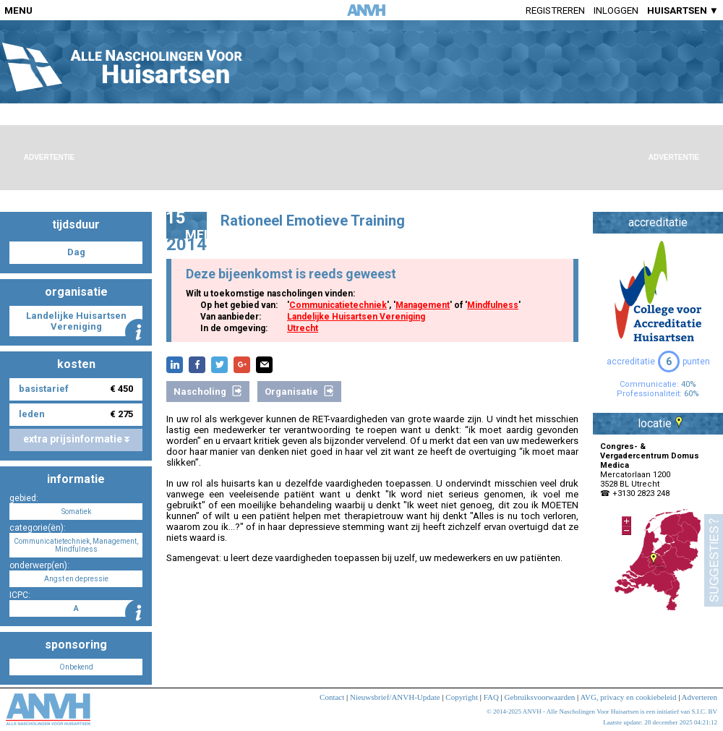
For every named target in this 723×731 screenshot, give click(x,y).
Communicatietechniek (338, 305)
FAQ (491, 697)
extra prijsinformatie (76, 439)
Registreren (555, 10)
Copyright (461, 697)
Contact (332, 697)
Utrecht (302, 328)
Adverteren (699, 697)
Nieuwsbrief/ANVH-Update (395, 697)
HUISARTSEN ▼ (683, 10)
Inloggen (616, 10)
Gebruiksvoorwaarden (540, 697)
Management (422, 305)
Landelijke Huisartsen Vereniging (356, 317)
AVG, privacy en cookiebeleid (628, 697)
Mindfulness (492, 305)
